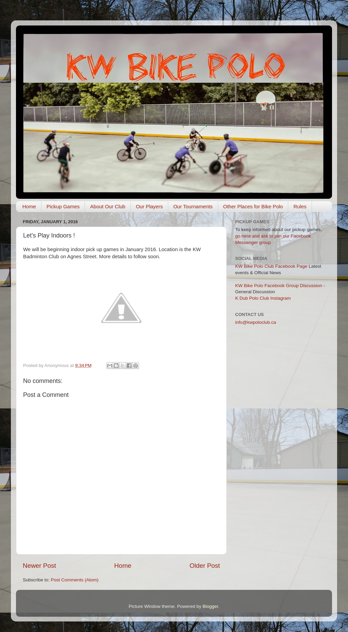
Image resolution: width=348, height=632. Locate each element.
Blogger (210, 606)
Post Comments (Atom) (75, 579)
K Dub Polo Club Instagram (263, 298)
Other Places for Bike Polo (253, 206)
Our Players (149, 206)
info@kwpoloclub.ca (255, 322)
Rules (299, 206)
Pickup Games (63, 206)
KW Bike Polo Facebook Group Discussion (278, 285)
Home (29, 206)
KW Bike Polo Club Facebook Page (271, 266)
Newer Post (39, 565)
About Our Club (107, 206)
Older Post (205, 565)
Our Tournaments (193, 206)
